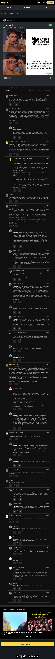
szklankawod (12, 364)
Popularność (47, 90)
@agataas (15, 319)
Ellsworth (15, 503)
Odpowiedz (47, 95)
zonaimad (11, 469)
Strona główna (5, 13)
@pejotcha (15, 232)
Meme (13, 13)
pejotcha (11, 205)
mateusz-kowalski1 (14, 432)
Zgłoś (52, 82)
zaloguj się (19, 87)
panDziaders (16, 489)
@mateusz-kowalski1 (18, 445)
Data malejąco (40, 90)
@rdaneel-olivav (17, 528)
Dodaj (9, 7)
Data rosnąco (32, 90)
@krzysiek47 (16, 539)
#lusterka (16, 27)
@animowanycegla (18, 415)
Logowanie (44, 2)
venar (14, 127)
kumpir (14, 230)
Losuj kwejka (52, 645)
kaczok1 (11, 480)
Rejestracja (50, 2)
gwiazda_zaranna (17, 332)
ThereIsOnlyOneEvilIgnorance (17, 141)
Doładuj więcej (27, 636)
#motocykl (10, 27)
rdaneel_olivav (13, 515)
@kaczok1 (15, 492)
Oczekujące (27, 7)
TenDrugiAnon (16, 270)
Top (45, 7)
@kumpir (15, 253)
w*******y (11, 194)
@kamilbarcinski (17, 129)
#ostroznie (20, 27)
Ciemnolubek (16, 283)
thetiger (15, 583)
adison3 (11, 95)
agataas (15, 306)
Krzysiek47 (15, 526)
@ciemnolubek (16, 308)
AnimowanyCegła (17, 388)
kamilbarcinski (13, 108)
